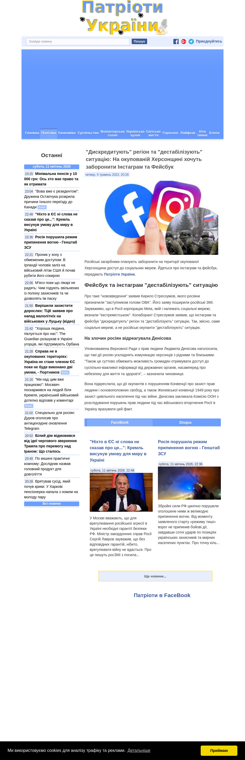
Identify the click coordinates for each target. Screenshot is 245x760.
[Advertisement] (122, 89)
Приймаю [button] (219, 750)
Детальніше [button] (138, 750)
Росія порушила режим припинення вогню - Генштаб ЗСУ (50, 242)
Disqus (185, 422)
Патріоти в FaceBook (162, 595)
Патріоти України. (120, 274)
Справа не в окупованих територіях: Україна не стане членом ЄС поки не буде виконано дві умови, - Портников (49, 361)
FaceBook (120, 422)
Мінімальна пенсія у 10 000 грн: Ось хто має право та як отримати (51, 179)
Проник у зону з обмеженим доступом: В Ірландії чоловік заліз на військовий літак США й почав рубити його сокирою (49, 265)
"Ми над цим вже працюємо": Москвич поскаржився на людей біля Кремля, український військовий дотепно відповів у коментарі (51, 389)
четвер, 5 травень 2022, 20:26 (107, 175)
